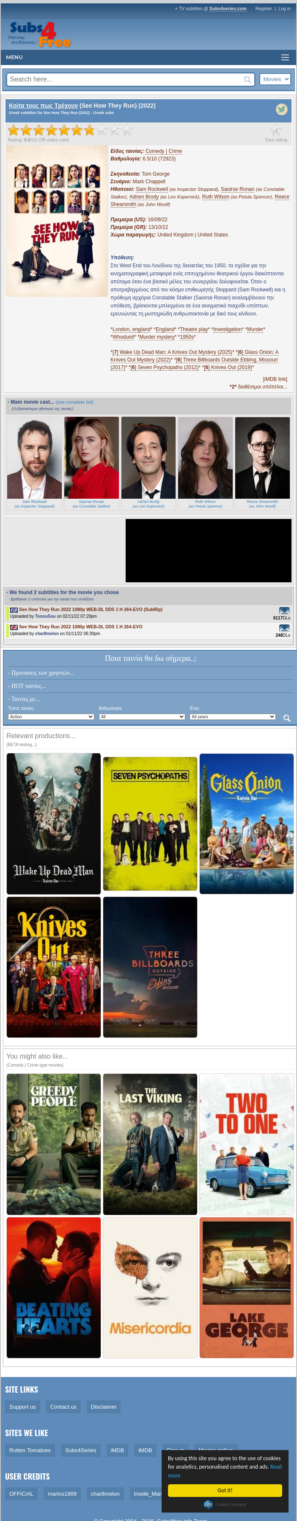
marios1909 (62, 1494)
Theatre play (194, 329)
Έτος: (195, 708)
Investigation (227, 329)
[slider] (70, 130)
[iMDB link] (275, 379)
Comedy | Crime (164, 151)
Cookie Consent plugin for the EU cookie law (225, 1504)
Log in (284, 8)
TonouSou (45, 616)
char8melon (47, 633)
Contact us (63, 1407)
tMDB (145, 1450)
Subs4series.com (228, 8)
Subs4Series (80, 1450)
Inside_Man (148, 1494)
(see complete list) (74, 402)
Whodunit (123, 337)
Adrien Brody (144, 197)
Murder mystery (156, 337)
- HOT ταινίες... (27, 686)
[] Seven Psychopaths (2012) (165, 367)
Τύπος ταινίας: (21, 708)
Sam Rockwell (152, 189)
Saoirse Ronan (237, 189)
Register (264, 8)
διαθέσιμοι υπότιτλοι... (258, 387)
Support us (22, 1407)
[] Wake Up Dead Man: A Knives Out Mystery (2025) (172, 352)
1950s (187, 337)
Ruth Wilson (216, 197)
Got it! (225, 1490)
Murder (255, 329)
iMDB (117, 1450)
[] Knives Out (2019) (228, 367)
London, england (131, 329)
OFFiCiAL (21, 1494)
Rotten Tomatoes (30, 1450)
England (165, 329)
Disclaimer (104, 1407)
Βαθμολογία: (110, 708)
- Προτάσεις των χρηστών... (41, 673)
